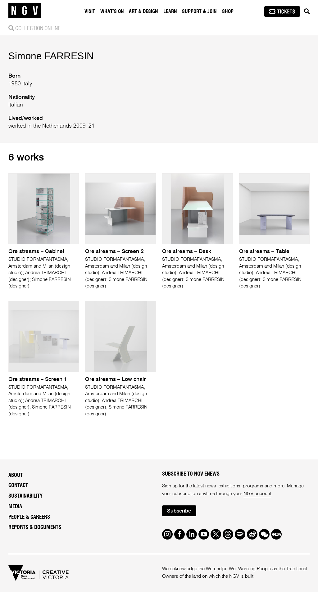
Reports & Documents (34, 527)
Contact (18, 485)
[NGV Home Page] (24, 11)
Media (15, 506)
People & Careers (29, 517)
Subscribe (179, 511)
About (15, 475)
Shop (228, 11)
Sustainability (25, 496)
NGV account (257, 493)
